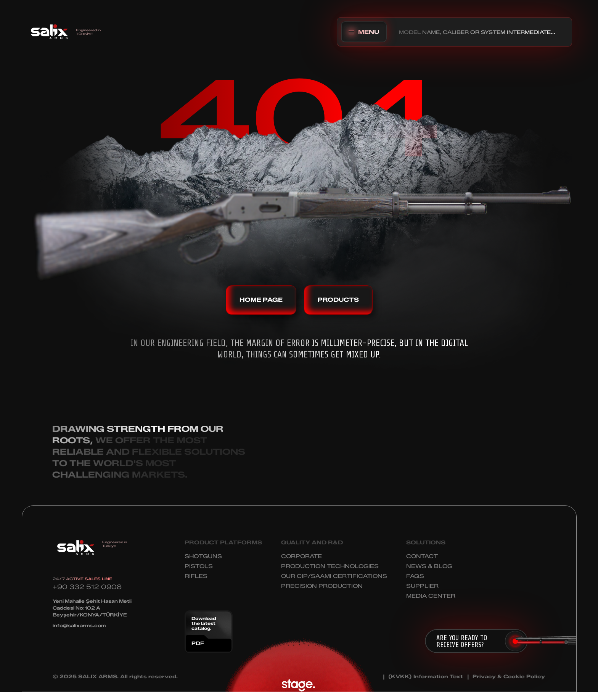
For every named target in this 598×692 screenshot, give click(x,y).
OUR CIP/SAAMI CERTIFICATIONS (334, 576)
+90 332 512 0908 (87, 587)
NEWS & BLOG (429, 566)
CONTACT (422, 556)
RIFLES (196, 576)
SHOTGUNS (203, 556)
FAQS (415, 576)
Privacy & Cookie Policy (509, 676)
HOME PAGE (261, 299)
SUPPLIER (422, 586)
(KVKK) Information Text (425, 676)
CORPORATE (301, 556)
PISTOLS (199, 566)
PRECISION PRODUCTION (322, 586)
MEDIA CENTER (430, 596)
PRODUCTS (338, 299)
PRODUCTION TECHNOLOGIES (330, 566)
